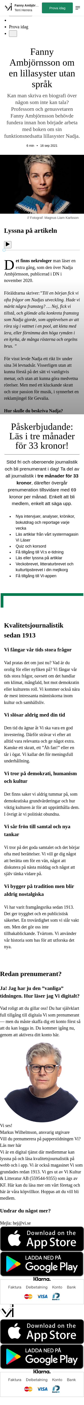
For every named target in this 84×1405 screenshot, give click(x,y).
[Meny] (13, 33)
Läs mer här (11, 1145)
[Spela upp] (7, 244)
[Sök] (11, 20)
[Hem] (8, 8)
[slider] (4, 250)
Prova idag (18, 26)
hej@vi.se (22, 1223)
